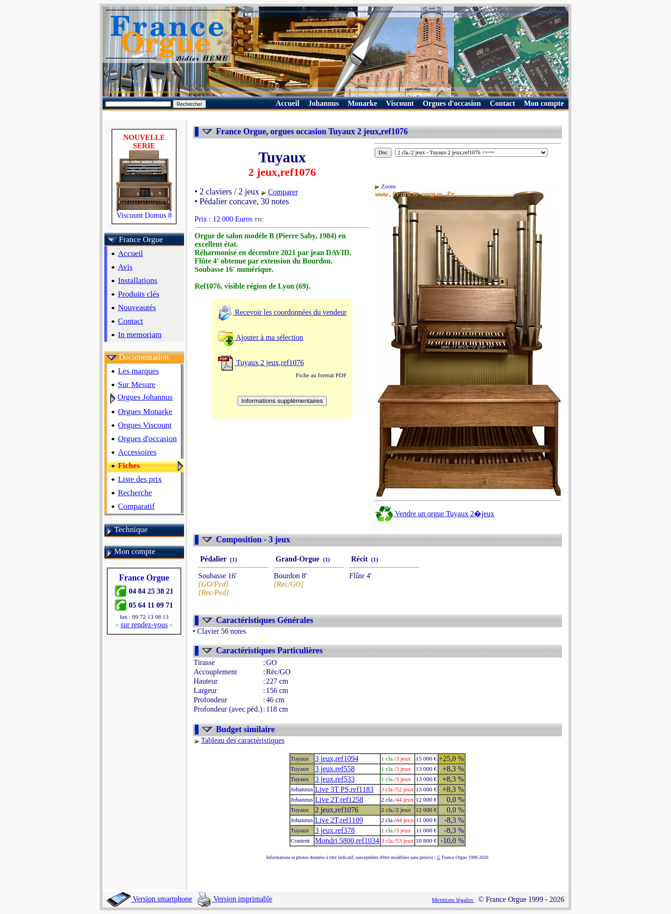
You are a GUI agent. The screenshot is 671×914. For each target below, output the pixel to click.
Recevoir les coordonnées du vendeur (282, 312)
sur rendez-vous (144, 625)
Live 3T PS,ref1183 (344, 789)
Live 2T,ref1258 (339, 799)
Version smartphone (149, 899)
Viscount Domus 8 (144, 212)
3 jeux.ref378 (335, 830)
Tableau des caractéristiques (242, 740)
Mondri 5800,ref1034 (347, 841)
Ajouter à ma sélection (260, 337)
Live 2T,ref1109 (339, 820)
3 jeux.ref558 (335, 769)
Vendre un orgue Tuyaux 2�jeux (434, 514)
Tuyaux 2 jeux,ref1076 (261, 363)
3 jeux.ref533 (335, 779)
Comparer (283, 192)
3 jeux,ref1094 (336, 758)
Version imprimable (235, 899)
